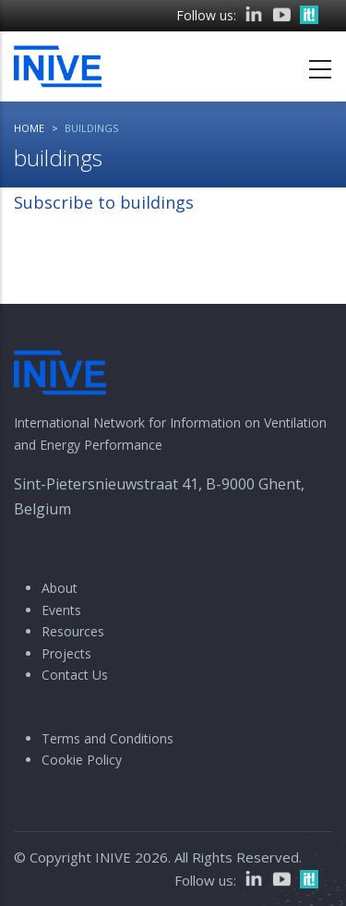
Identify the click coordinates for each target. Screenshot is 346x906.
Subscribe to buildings (104, 202)
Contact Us (75, 674)
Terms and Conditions (107, 738)
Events (61, 610)
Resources (73, 631)
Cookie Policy (82, 759)
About (60, 588)
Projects (66, 653)
